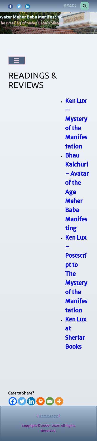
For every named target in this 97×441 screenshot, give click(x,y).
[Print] (40, 401)
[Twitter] (22, 401)
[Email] (50, 401)
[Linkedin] (31, 401)
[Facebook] (13, 401)
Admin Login (48, 416)
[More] (59, 401)
